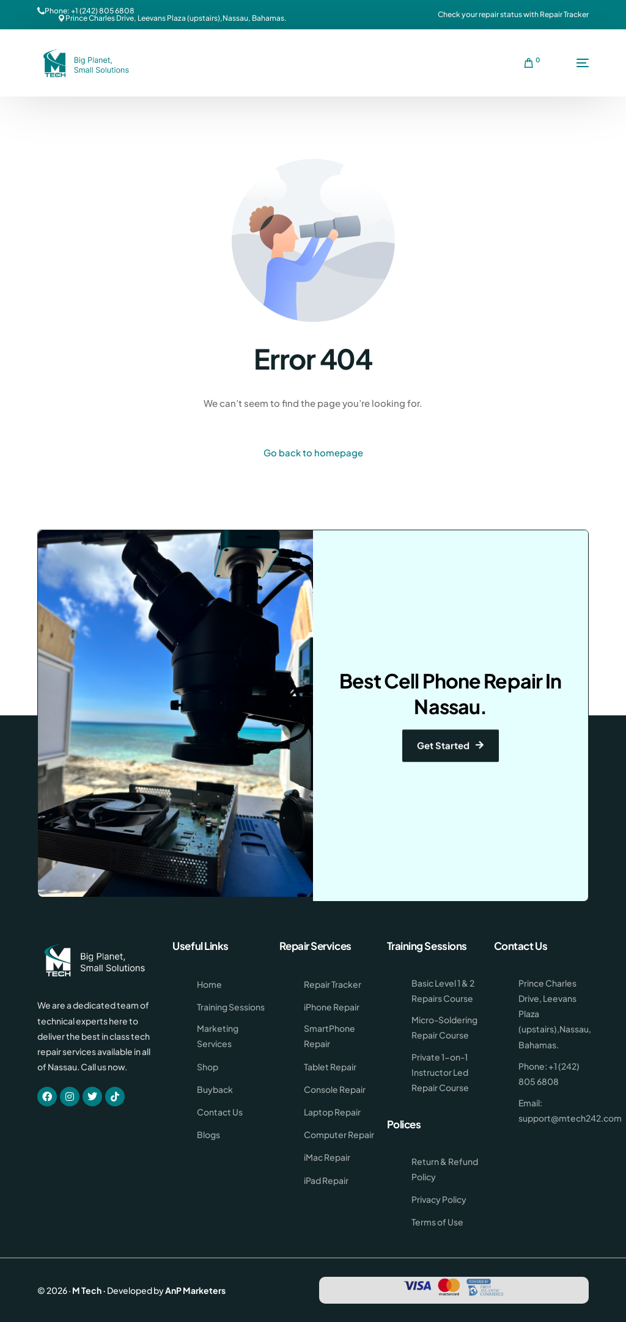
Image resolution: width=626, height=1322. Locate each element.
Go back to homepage (313, 453)
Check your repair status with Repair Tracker (513, 14)
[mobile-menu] (570, 63)
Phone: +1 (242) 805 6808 (89, 11)
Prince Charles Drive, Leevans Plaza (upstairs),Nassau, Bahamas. (176, 18)
